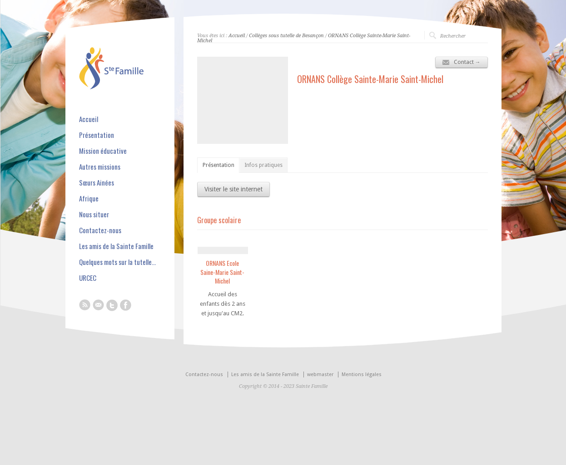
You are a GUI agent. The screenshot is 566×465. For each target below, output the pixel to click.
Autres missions (99, 166)
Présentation (218, 165)
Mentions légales (362, 374)
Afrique (89, 198)
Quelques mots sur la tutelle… (117, 262)
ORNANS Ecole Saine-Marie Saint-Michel (222, 271)
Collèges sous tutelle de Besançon (286, 36)
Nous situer (94, 214)
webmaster (320, 374)
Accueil (236, 36)
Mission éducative (103, 150)
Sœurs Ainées (96, 182)
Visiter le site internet (233, 189)
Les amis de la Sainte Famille (116, 246)
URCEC (87, 277)
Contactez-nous (100, 230)
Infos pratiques (263, 165)
